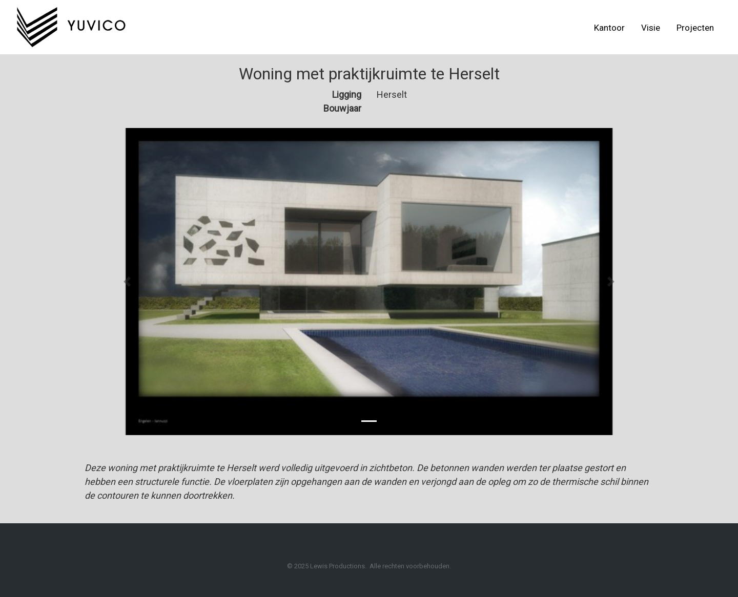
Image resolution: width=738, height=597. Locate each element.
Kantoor (609, 28)
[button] (127, 281)
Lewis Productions (337, 566)
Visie (650, 28)
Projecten (695, 28)
